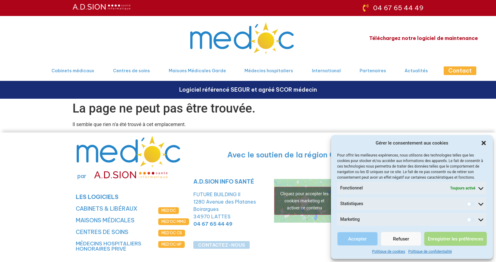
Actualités (416, 70)
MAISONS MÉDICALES (105, 220)
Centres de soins (131, 70)
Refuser (401, 239)
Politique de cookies (388, 251)
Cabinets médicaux (72, 70)
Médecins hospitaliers (268, 70)
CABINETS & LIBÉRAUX (106, 208)
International (326, 70)
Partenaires (373, 70)
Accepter (357, 239)
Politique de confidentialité (430, 251)
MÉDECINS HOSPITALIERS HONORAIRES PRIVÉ (108, 246)
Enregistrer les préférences (455, 239)
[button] (484, 143)
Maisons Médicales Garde (197, 70)
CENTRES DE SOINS (102, 232)
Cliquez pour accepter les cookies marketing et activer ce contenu (304, 200)
